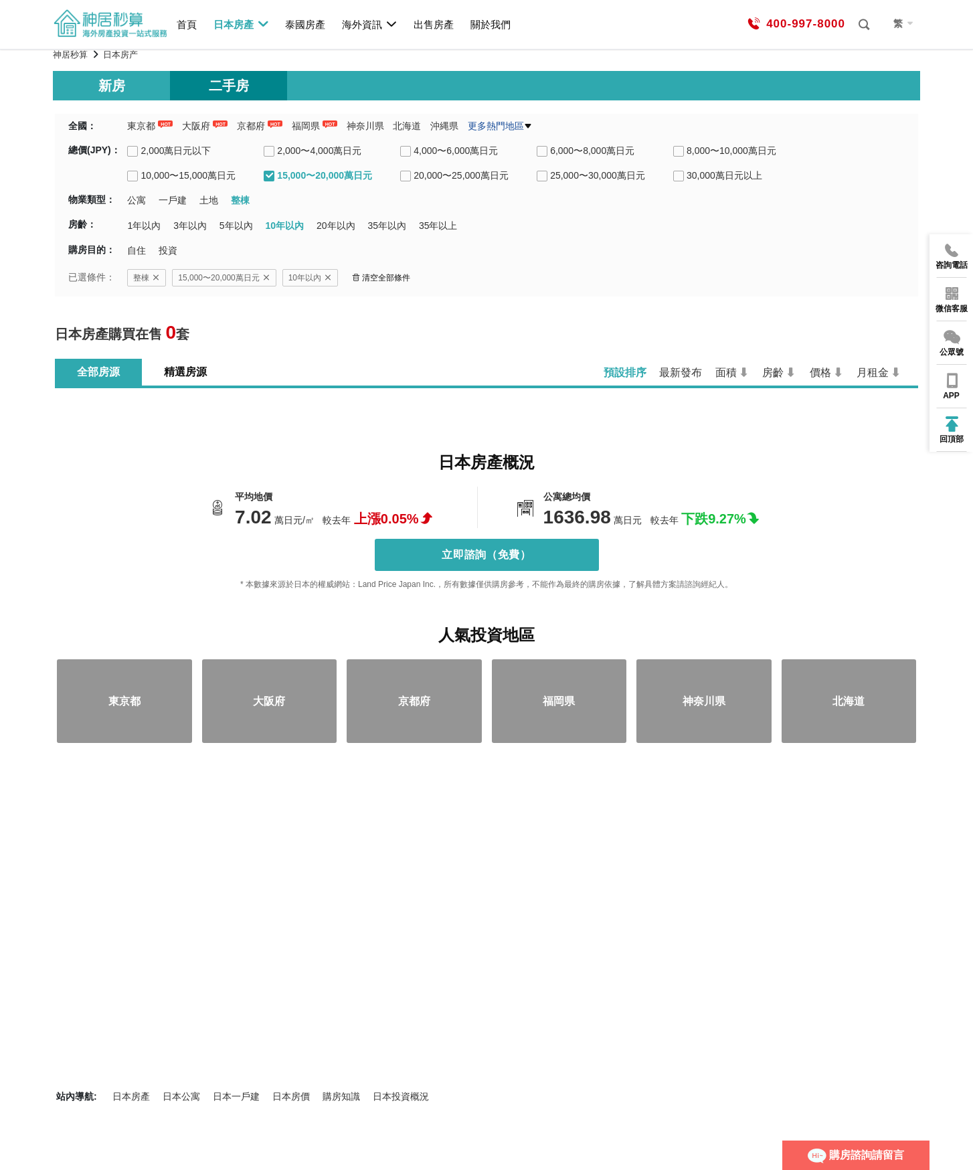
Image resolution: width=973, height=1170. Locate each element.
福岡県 (306, 125)
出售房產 (434, 24)
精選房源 (185, 372)
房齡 (773, 372)
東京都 (141, 125)
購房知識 (341, 1096)
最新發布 (680, 372)
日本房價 (291, 1096)
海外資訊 (369, 24)
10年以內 (310, 277)
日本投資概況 (401, 1096)
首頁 (187, 24)
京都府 (251, 125)
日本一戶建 (236, 1096)
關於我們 (490, 24)
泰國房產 (305, 24)
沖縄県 (444, 125)
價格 (820, 372)
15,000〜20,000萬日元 (224, 277)
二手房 (229, 85)
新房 (111, 85)
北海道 (407, 125)
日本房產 (241, 24)
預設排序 (625, 372)
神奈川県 (365, 125)
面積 (726, 372)
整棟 (146, 277)
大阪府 (196, 125)
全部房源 (98, 372)
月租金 (873, 372)
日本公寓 (181, 1096)
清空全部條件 (381, 277)
